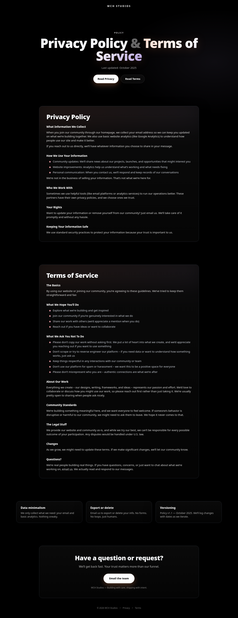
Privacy (126, 608)
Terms (138, 608)
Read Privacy (106, 79)
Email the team (119, 581)
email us (67, 471)
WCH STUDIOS (119, 6)
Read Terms (132, 79)
